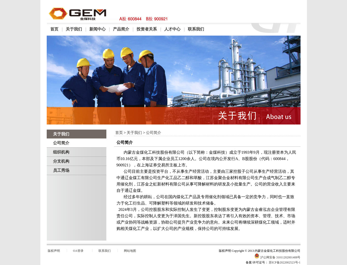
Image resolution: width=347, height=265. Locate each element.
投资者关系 (147, 29)
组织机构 (61, 152)
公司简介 (61, 143)
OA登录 (78, 251)
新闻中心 (97, 29)
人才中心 (172, 29)
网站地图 (130, 251)
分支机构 (61, 161)
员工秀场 (61, 170)
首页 (54, 29)
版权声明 (54, 251)
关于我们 (74, 29)
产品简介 (121, 29)
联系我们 (196, 29)
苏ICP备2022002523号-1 (285, 262)
